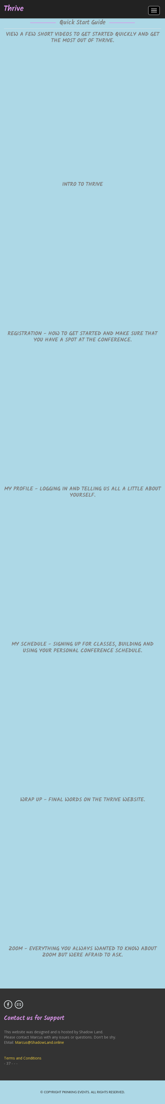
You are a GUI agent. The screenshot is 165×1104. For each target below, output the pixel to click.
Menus (154, 10)
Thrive (14, 9)
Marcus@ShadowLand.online (39, 1042)
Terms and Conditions (22, 1058)
